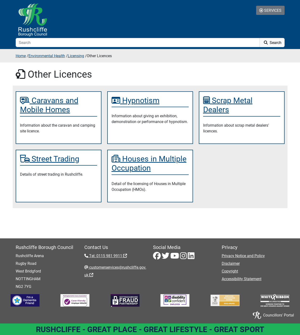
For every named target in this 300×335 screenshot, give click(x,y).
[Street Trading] (58, 158)
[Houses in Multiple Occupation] (150, 163)
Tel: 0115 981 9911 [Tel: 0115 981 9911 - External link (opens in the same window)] (107, 255)
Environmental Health (46, 55)
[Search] (138, 42)
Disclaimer (231, 263)
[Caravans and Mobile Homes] (58, 105)
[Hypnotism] (150, 100)
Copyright (230, 270)
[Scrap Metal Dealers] (241, 105)
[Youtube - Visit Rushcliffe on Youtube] (175, 257)
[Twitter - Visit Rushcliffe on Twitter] (166, 257)
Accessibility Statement (241, 278)
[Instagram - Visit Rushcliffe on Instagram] (184, 257)
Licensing (76, 55)
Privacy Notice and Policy (243, 255)
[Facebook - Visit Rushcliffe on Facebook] (157, 257)
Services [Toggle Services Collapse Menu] (270, 10)
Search (272, 42)
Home (21, 55)
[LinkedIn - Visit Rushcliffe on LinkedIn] (191, 257)
